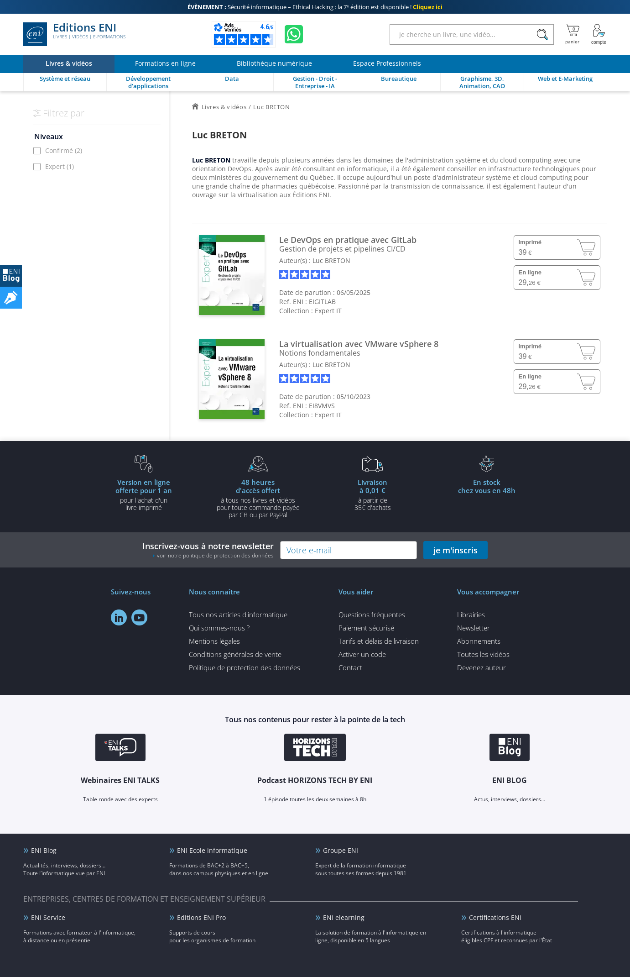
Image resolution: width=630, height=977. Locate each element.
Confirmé (63, 150)
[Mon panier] (572, 34)
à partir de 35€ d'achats (373, 494)
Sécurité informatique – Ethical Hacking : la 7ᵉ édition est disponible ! (315, 7)
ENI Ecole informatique (212, 850)
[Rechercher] (542, 34)
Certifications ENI (495, 917)
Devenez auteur (481, 667)
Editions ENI (74, 34)
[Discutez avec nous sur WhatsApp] (294, 34)
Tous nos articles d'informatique (238, 614)
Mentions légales (214, 641)
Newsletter (473, 627)
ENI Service (48, 917)
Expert (59, 166)
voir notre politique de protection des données (215, 555)
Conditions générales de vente (235, 654)
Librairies (471, 614)
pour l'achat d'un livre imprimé (144, 494)
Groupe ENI (340, 850)
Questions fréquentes (371, 614)
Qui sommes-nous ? (219, 627)
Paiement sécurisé (366, 627)
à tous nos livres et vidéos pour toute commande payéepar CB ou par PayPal (258, 498)
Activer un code (362, 654)
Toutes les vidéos (483, 654)
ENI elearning (343, 917)
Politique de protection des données (244, 667)
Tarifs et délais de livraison (378, 641)
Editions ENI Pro (201, 917)
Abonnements (478, 641)
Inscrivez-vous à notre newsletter (208, 550)
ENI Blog (44, 850)
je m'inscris (455, 550)
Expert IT (328, 310)
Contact (350, 667)
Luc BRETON (331, 260)
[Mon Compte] (599, 34)
